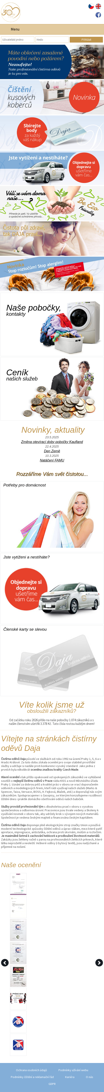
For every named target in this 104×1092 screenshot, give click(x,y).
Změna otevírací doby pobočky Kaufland (52, 442)
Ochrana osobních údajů (31, 1070)
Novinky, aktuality (53, 429)
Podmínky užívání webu (73, 1070)
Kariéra (69, 1077)
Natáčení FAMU (52, 460)
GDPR (52, 1084)
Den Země (52, 451)
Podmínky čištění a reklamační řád (32, 1077)
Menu (15, 29)
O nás (89, 1077)
